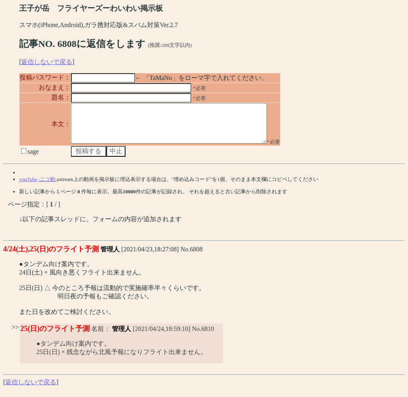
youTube (28, 186)
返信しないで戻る (46, 61)
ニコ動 (47, 186)
